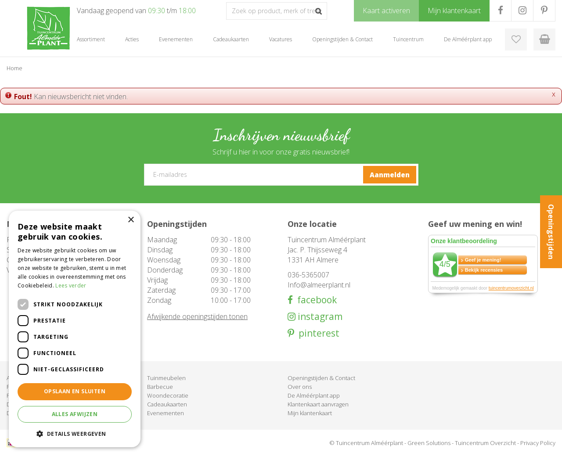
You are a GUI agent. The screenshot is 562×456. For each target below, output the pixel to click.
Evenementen (165, 413)
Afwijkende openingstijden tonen (197, 316)
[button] (75, 433)
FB (500, 10)
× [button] (130, 220)
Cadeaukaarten (167, 404)
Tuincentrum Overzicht (485, 443)
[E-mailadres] (281, 175)
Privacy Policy (537, 443)
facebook (315, 300)
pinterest (316, 333)
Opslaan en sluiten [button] (74, 391)
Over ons (300, 386)
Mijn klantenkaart (310, 413)
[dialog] (74, 329)
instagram (318, 316)
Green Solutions (428, 443)
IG (522, 10)
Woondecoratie (167, 395)
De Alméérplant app (314, 395)
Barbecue (160, 386)
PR (544, 10)
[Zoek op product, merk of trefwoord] (276, 11)
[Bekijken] (544, 39)
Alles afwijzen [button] (75, 414)
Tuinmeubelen (166, 377)
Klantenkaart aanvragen (318, 404)
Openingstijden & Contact (321, 377)
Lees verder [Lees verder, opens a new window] (70, 285)
